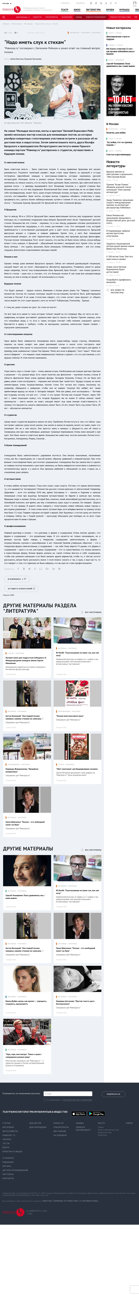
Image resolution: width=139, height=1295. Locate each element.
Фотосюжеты (10, 1131)
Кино (77, 9)
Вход (135, 6)
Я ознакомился (53, 1100)
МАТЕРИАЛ (96, 33)
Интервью (28, 24)
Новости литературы (115, 164)
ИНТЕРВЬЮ (86, 33)
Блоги (5, 1147)
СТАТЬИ (10, 653)
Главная (6, 24)
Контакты (8, 1178)
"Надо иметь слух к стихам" (46, 24)
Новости (37, 17)
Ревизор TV (8, 1135)
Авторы (6, 1166)
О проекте (65, 3)
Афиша (79, 17)
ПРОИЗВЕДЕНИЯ (64, 711)
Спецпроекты (51, 17)
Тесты (6, 1143)
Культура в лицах (12, 1151)
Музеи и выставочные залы (108, 1130)
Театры (101, 1127)
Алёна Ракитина (16, 59)
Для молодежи (37, 1127)
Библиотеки (102, 1135)
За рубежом (60, 1135)
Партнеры (8, 1174)
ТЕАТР (110, 33)
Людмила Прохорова (32, 59)
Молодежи (67, 17)
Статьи (119, 33)
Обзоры (6, 1139)
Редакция (7, 1162)
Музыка (125, 9)
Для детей (35, 1123)
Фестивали (59, 1131)
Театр (64, 9)
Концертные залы (105, 1132)
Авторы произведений (15, 1170)
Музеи (110, 9)
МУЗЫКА (111, 45)
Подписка (80, 3)
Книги (129, 1123)
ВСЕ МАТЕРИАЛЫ (93, 612)
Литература (93, 9)
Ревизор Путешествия (120, 17)
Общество (61, 1111)
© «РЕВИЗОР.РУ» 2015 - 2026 (36, 1212)
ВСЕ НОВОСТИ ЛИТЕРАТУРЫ (117, 291)
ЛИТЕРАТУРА (74, 33)
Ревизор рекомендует (96, 17)
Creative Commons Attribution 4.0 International (70, 1201)
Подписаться (113, 1094)
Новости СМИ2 (8, 595)
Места (101, 1123)
